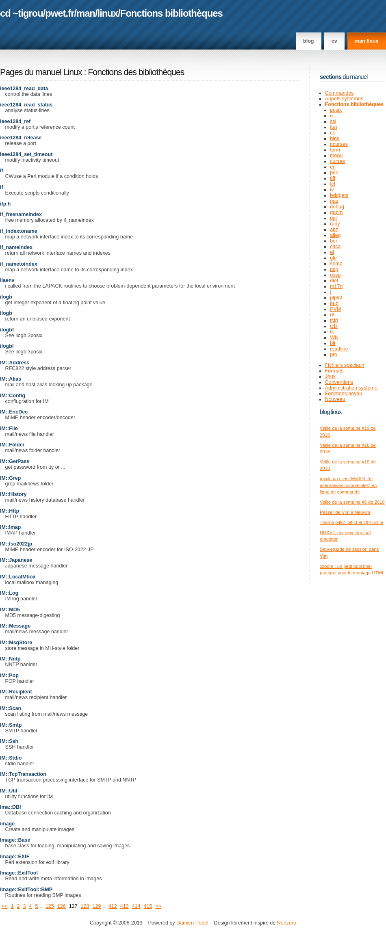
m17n (336, 286)
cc (332, 133)
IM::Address (14, 363)
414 (136, 906)
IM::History (13, 494)
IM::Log (9, 593)
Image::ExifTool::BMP (26, 889)
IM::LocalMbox (18, 577)
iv (332, 190)
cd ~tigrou (21, 13)
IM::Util (8, 791)
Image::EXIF (14, 857)
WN (334, 337)
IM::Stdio (11, 758)
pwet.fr (59, 13)
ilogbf (7, 330)
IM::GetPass (14, 461)
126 (61, 906)
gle (333, 258)
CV (334, 41)
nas (334, 201)
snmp (336, 263)
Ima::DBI (10, 807)
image (7, 824)
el (332, 252)
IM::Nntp (10, 659)
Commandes (339, 93)
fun (333, 127)
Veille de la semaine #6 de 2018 (352, 502)
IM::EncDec (14, 412)
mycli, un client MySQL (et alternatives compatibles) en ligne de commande (348, 485)
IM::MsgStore (16, 642)
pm (333, 354)
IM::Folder (12, 445)
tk (332, 332)
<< (5, 906)
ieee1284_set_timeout (26, 154)
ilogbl (6, 346)
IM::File (9, 428)
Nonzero (286, 923)
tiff (332, 178)
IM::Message (15, 626)
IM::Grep (10, 478)
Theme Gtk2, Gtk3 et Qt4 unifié (351, 522)
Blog (308, 41)
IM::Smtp (11, 725)
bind (335, 138)
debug (337, 207)
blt (332, 343)
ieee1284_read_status (26, 105)
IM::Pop (9, 675)
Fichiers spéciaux (344, 365)
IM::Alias (10, 379)
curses (337, 161)
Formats (334, 371)
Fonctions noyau (343, 393)
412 (112, 906)
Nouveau (335, 399)
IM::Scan (10, 708)
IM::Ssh (9, 741)
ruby (335, 224)
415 (147, 906)
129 (96, 906)
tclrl (334, 320)
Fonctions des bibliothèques (136, 72)
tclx (334, 326)
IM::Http (9, 511)
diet (334, 281)
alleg (335, 235)
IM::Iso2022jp (16, 544)
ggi (333, 218)
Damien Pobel (192, 923)
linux (108, 13)
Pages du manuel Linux (41, 72)
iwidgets (339, 195)
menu (336, 155)
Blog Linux (331, 411)
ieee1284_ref (15, 121)
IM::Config (12, 395)
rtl (332, 315)
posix (336, 110)
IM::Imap (10, 527)
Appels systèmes (344, 99)
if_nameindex (16, 247)
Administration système (351, 388)
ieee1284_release (20, 138)
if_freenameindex (21, 214)
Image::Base (15, 840)
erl (333, 167)
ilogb (6, 297)
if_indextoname (18, 231)
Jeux (330, 376)
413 (124, 906)
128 (85, 906)
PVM (335, 309)
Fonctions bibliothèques (171, 13)
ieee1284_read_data (24, 88)
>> (158, 906)
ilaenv (7, 280)
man (85, 13)
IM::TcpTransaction (23, 774)
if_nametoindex (18, 264)
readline (339, 349)
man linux (366, 41)
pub (334, 303)
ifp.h (5, 204)
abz (334, 229)
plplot (336, 298)
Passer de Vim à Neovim (345, 512)
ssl (333, 121)
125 (50, 906)
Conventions (339, 382)
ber (333, 241)
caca (335, 246)
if (1, 170)
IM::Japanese (16, 560)
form (335, 150)
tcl (332, 184)
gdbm (336, 212)
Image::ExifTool (19, 873)
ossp (335, 275)
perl (334, 172)
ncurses (339, 144)
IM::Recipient (16, 692)
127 (73, 906)
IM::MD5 (10, 610)
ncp (334, 269)
